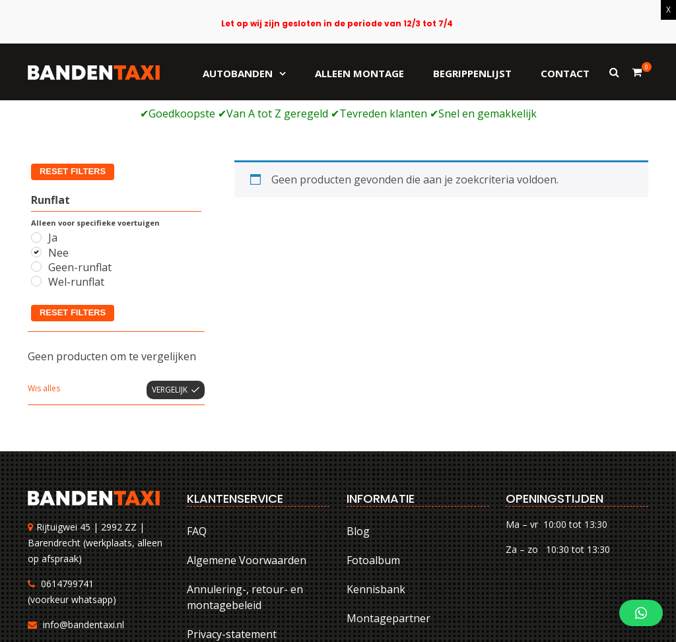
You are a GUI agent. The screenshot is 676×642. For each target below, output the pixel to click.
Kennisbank (376, 489)
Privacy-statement (232, 534)
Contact (565, 73)
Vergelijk (169, 288)
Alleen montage (359, 73)
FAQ (197, 431)
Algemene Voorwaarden (246, 460)
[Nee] (36, 151)
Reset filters (73, 211)
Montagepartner (388, 518)
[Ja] (36, 136)
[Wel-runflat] (36, 181)
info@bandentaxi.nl (83, 523)
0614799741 (67, 482)
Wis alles (44, 287)
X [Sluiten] (668, 9)
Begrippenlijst (472, 73)
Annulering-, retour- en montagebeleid (245, 497)
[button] (641, 613)
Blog (358, 431)
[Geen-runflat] (36, 166)
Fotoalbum (373, 460)
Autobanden (238, 73)
